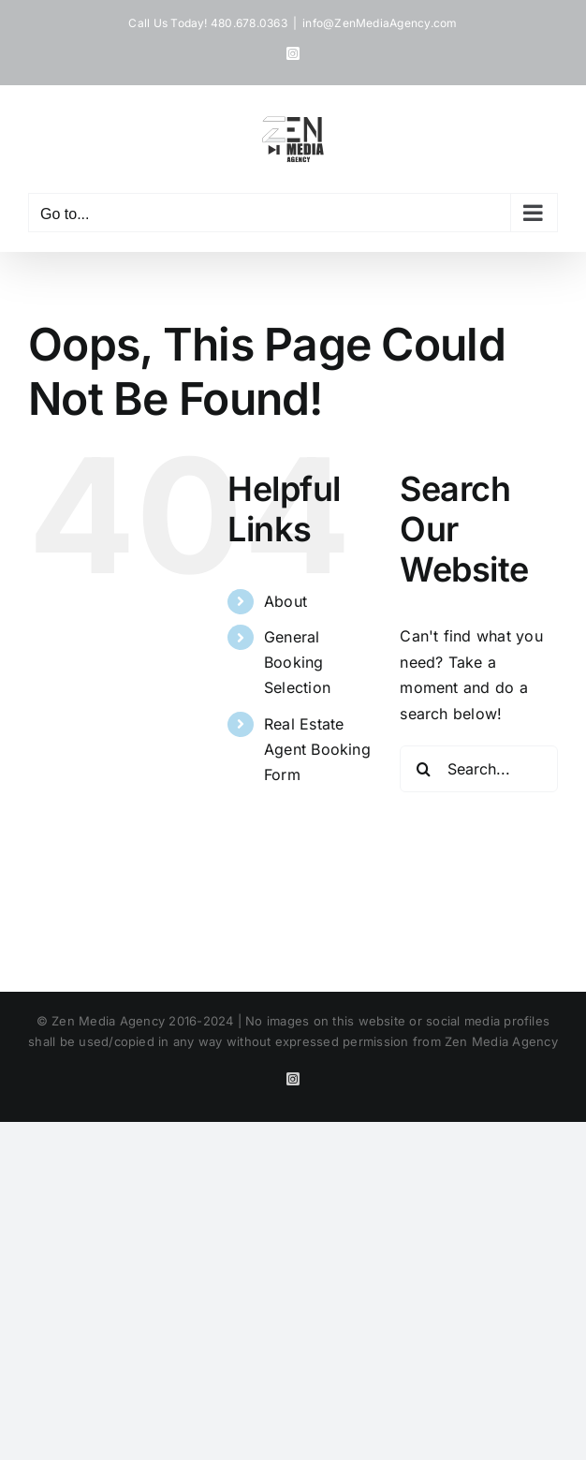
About (285, 601)
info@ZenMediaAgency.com (380, 23)
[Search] (423, 768)
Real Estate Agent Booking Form (317, 749)
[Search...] (479, 768)
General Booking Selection (297, 662)
